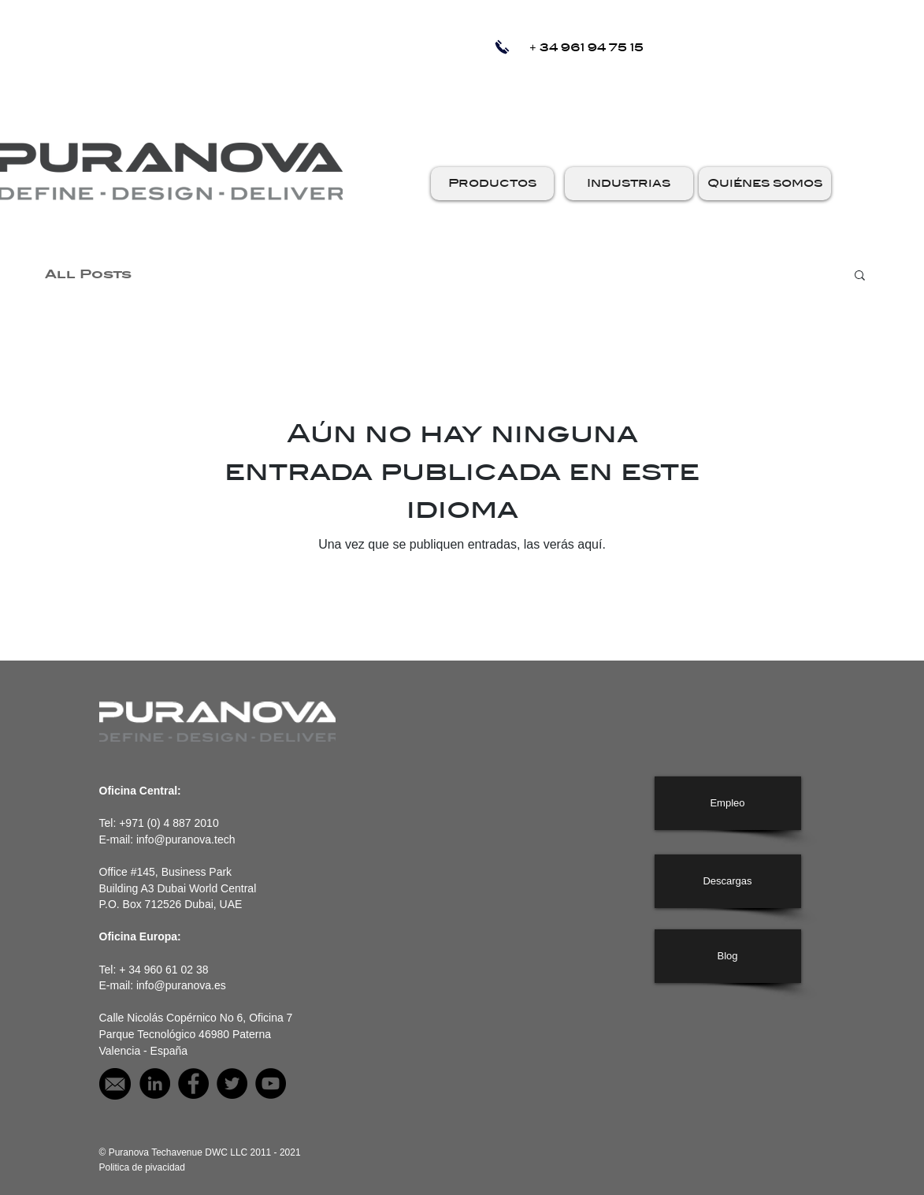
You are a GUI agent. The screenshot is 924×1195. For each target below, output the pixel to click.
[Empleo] (728, 803)
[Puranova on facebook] (193, 1083)
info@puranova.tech (186, 839)
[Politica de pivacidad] (142, 1168)
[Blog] (728, 956)
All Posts (88, 274)
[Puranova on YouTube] (270, 1083)
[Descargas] (728, 881)
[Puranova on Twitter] (232, 1083)
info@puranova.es (181, 985)
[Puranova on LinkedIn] (154, 1083)
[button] (492, 183)
